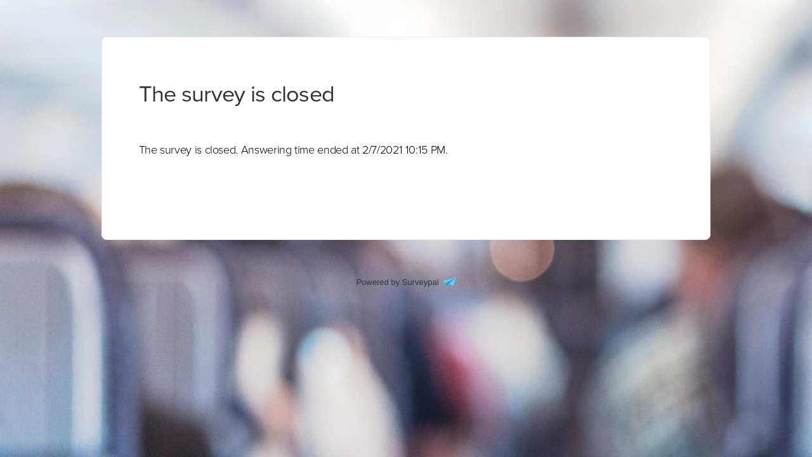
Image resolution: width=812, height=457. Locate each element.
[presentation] (293, 150)
